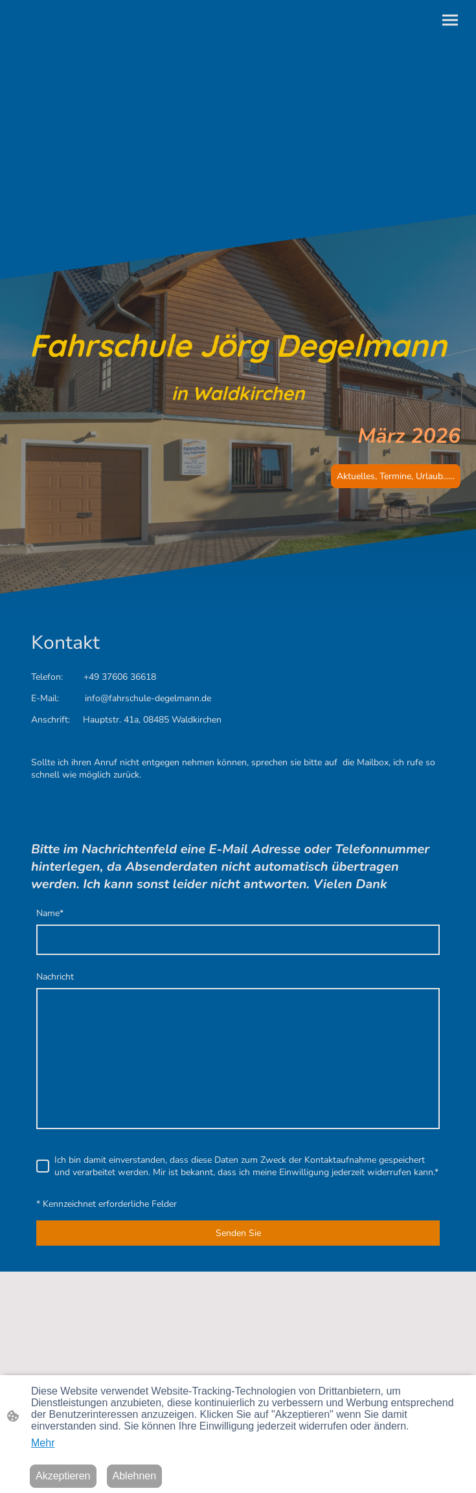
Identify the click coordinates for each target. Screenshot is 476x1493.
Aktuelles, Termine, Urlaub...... (396, 476)
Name (49, 913)
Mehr (42, 1442)
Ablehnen (135, 1475)
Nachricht (55, 977)
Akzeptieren (63, 1475)
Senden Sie (238, 1233)
